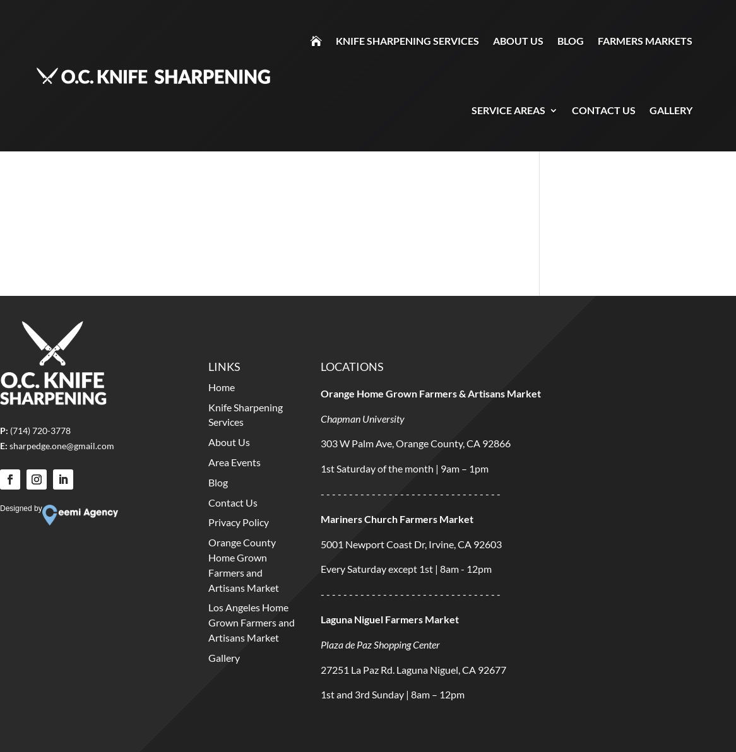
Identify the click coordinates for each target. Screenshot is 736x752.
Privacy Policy (238, 522)
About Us (518, 41)
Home (221, 387)
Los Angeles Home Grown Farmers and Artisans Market (251, 622)
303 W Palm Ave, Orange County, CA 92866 (416, 443)
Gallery (671, 110)
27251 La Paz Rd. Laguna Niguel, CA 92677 (413, 670)
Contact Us (604, 110)
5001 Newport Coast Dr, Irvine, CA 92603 (411, 544)
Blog (570, 41)
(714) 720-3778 (40, 430)
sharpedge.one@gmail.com (61, 445)
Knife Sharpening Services (407, 41)
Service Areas (508, 110)
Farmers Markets (645, 41)
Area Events (234, 462)
